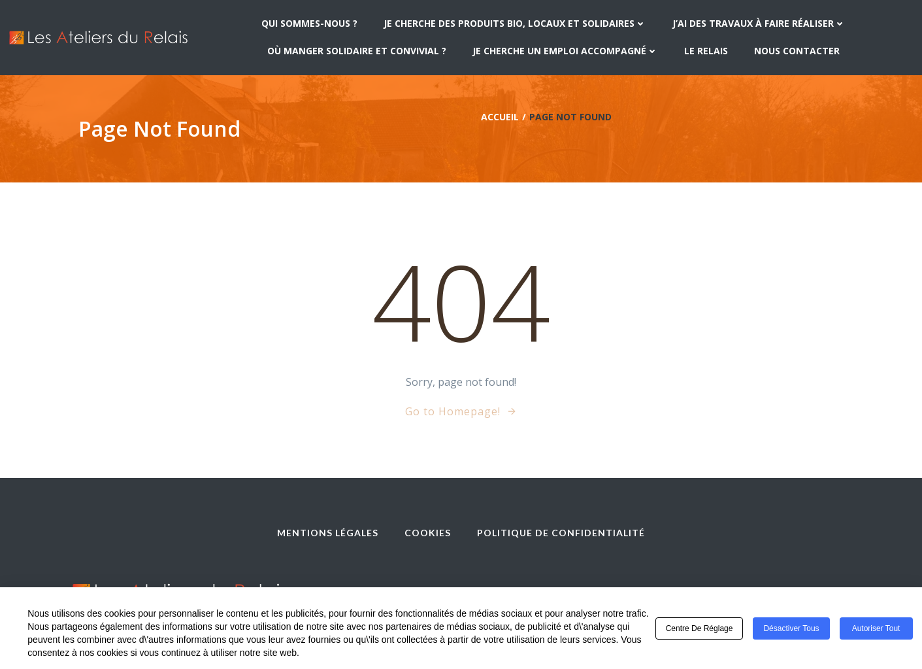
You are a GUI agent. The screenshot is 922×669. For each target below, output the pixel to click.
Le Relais (706, 50)
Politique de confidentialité (561, 532)
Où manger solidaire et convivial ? (356, 50)
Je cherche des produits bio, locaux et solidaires (515, 23)
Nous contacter (797, 50)
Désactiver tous (791, 629)
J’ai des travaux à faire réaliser (759, 23)
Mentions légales (327, 532)
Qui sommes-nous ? (309, 23)
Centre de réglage (699, 629)
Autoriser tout (876, 629)
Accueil (500, 117)
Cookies (427, 532)
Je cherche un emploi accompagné (565, 50)
